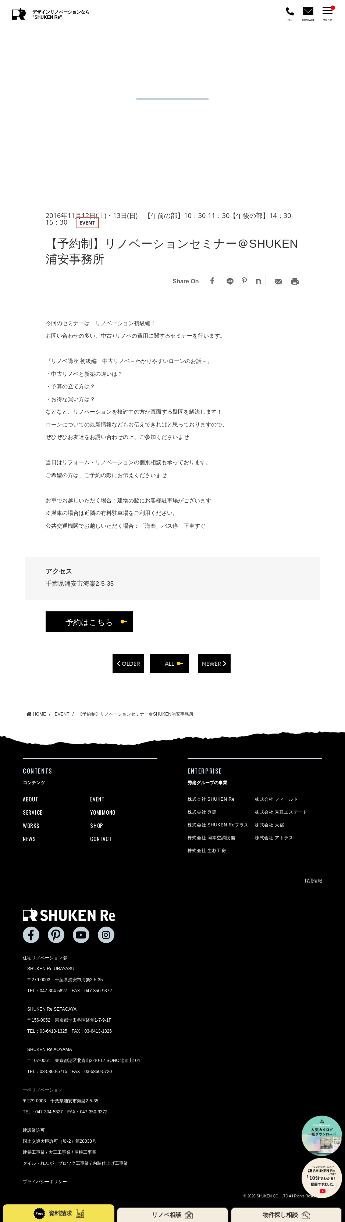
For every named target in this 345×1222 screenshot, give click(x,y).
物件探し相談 (286, 1215)
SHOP (96, 825)
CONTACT (101, 838)
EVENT (97, 799)
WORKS (31, 825)
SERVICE (32, 812)
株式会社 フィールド (276, 799)
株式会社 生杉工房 (207, 850)
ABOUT (31, 799)
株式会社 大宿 (269, 825)
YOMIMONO (102, 812)
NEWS (29, 838)
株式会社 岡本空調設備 (211, 837)
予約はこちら (89, 622)
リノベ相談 (172, 1215)
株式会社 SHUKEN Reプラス (218, 825)
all (169, 663)
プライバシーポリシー (45, 1181)
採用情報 (313, 880)
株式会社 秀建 (202, 812)
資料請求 (58, 1213)
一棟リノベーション (43, 1089)
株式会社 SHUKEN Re (211, 799)
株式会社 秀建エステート (281, 812)
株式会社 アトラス (274, 837)
